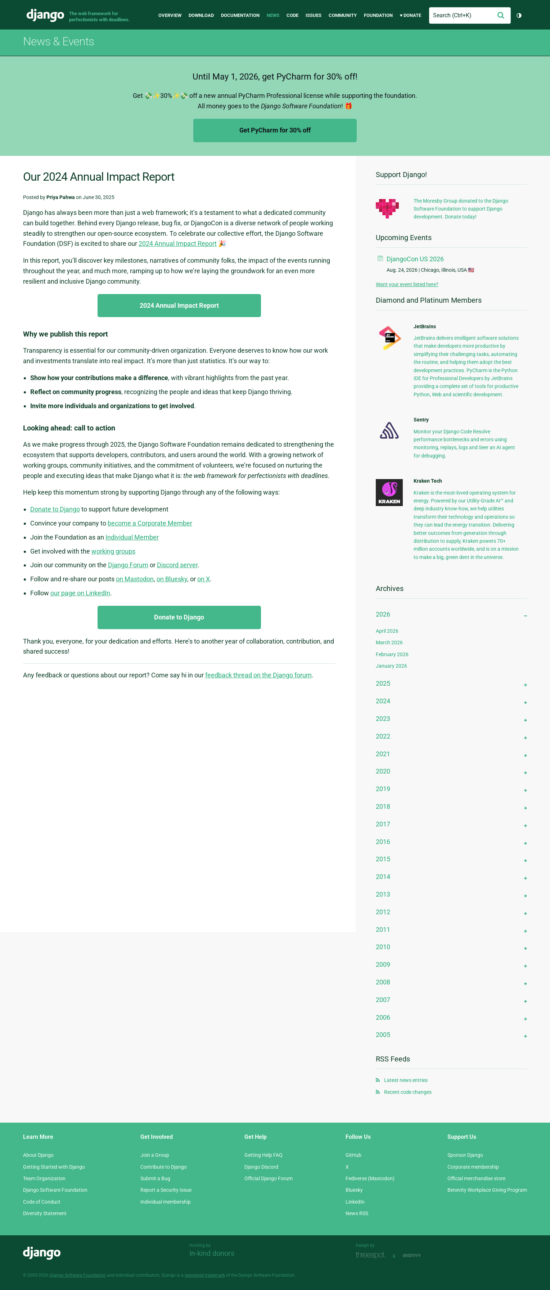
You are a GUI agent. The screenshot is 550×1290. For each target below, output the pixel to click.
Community (343, 15)
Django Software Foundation (55, 1190)
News (273, 15)
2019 (383, 789)
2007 (383, 999)
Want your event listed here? (407, 284)
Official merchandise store (476, 1178)
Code (292, 15)
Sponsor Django (465, 1155)
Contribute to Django (163, 1167)
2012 (383, 912)
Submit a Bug (155, 1178)
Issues (313, 15)
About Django (38, 1155)
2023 (383, 718)
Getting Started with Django (54, 1167)
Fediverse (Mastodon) (370, 1178)
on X (203, 579)
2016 (383, 841)
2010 (383, 947)
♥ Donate (410, 15)
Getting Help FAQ (263, 1155)
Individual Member (132, 537)
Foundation (378, 15)
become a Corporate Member (150, 523)
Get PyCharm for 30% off (275, 130)
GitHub (353, 1155)
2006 (383, 1017)
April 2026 (387, 631)
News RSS (357, 1213)
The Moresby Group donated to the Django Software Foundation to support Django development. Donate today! (461, 209)
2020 (383, 771)
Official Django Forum (268, 1178)
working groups (113, 551)
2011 (383, 929)
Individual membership (165, 1202)
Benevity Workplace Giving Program (487, 1190)
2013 (383, 894)
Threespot (372, 1255)
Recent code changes (408, 1092)
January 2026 (391, 666)
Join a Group (154, 1155)
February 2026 (392, 654)
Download (201, 15)
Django (45, 15)
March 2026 (389, 642)
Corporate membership (473, 1167)
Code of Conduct (41, 1202)
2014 (383, 876)
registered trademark (205, 1275)
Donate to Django (55, 509)
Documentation (240, 15)
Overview (169, 15)
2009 (383, 964)
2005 (383, 1034)
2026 (383, 614)
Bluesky (354, 1190)
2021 (383, 754)
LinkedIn (355, 1202)
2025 (383, 683)
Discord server (177, 565)
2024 (383, 701)
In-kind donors (211, 1253)
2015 (383, 859)
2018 (383, 806)
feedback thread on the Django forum (258, 675)
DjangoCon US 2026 (415, 259)
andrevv (420, 1255)
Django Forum (128, 565)
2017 (383, 824)
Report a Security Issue (165, 1190)
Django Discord (261, 1167)
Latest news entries (406, 1080)
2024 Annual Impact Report (178, 243)
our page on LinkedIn (80, 593)
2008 (383, 982)
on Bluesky (172, 579)
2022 (383, 736)
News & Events (58, 41)
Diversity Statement (45, 1213)
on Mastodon (135, 579)
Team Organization (44, 1178)
